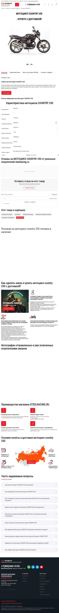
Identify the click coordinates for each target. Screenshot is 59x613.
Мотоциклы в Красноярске (8, 217)
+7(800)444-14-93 (22, 1)
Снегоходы (42, 578)
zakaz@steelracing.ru (33, 1)
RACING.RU (6, 3)
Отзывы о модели (46, 72)
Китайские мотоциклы (28, 214)
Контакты (24, 581)
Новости (24, 578)
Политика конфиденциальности (8, 601)
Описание (4, 72)
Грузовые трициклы (45, 594)
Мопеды (42, 586)
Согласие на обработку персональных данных (11, 603)
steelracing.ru (20, 606)
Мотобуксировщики (45, 581)
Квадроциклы (43, 584)
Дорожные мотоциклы (15, 8)
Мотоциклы (7, 8)
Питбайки (42, 589)
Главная (2, 8)
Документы (25, 576)
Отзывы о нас (5, 77)
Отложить (26, 202)
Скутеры (42, 592)
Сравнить (33, 202)
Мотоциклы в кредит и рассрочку (43, 214)
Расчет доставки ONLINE (30, 72)
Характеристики (15, 72)
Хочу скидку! (6, 93)
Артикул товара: (4, 194)
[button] (54, 194)
